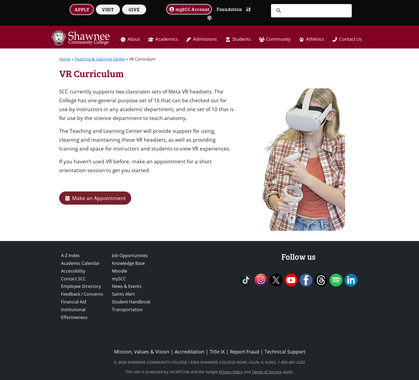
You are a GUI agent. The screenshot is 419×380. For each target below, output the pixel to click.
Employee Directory (81, 286)
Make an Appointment (95, 198)
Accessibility (73, 271)
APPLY (81, 9)
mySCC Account (189, 9)
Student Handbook (131, 302)
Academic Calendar (80, 263)
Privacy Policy (231, 371)
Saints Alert (123, 294)
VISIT (108, 9)
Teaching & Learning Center (99, 59)
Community (278, 39)
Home (64, 59)
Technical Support (285, 351)
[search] (310, 11)
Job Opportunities (130, 255)
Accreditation (189, 351)
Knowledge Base (128, 263)
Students (241, 39)
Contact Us (350, 39)
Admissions (205, 39)
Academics (166, 39)
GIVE (134, 9)
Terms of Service (267, 371)
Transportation (127, 310)
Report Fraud (244, 351)
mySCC (119, 279)
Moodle (119, 271)
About (133, 39)
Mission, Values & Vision (141, 351)
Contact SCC (73, 279)
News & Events (127, 286)
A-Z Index (70, 255)
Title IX (217, 351)
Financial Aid (73, 302)
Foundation (229, 9)
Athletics (315, 39)
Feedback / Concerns (82, 294)
